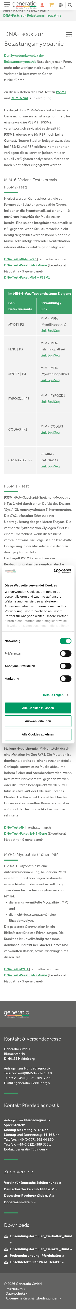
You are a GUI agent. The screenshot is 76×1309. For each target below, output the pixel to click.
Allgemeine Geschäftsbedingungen (33, 1298)
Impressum (15, 1288)
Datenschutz (17, 1293)
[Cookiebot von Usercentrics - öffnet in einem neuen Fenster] (54, 571)
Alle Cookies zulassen (38, 708)
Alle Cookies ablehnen (38, 734)
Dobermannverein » (19, 1202)
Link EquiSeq (50, 432)
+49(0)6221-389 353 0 (35, 1073)
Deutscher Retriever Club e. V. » (29, 1195)
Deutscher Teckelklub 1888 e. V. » (30, 1189)
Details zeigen (53, 695)
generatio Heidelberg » (33, 1083)
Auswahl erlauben (38, 721)
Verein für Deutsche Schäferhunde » (32, 1182)
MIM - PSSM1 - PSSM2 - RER (24, 10)
